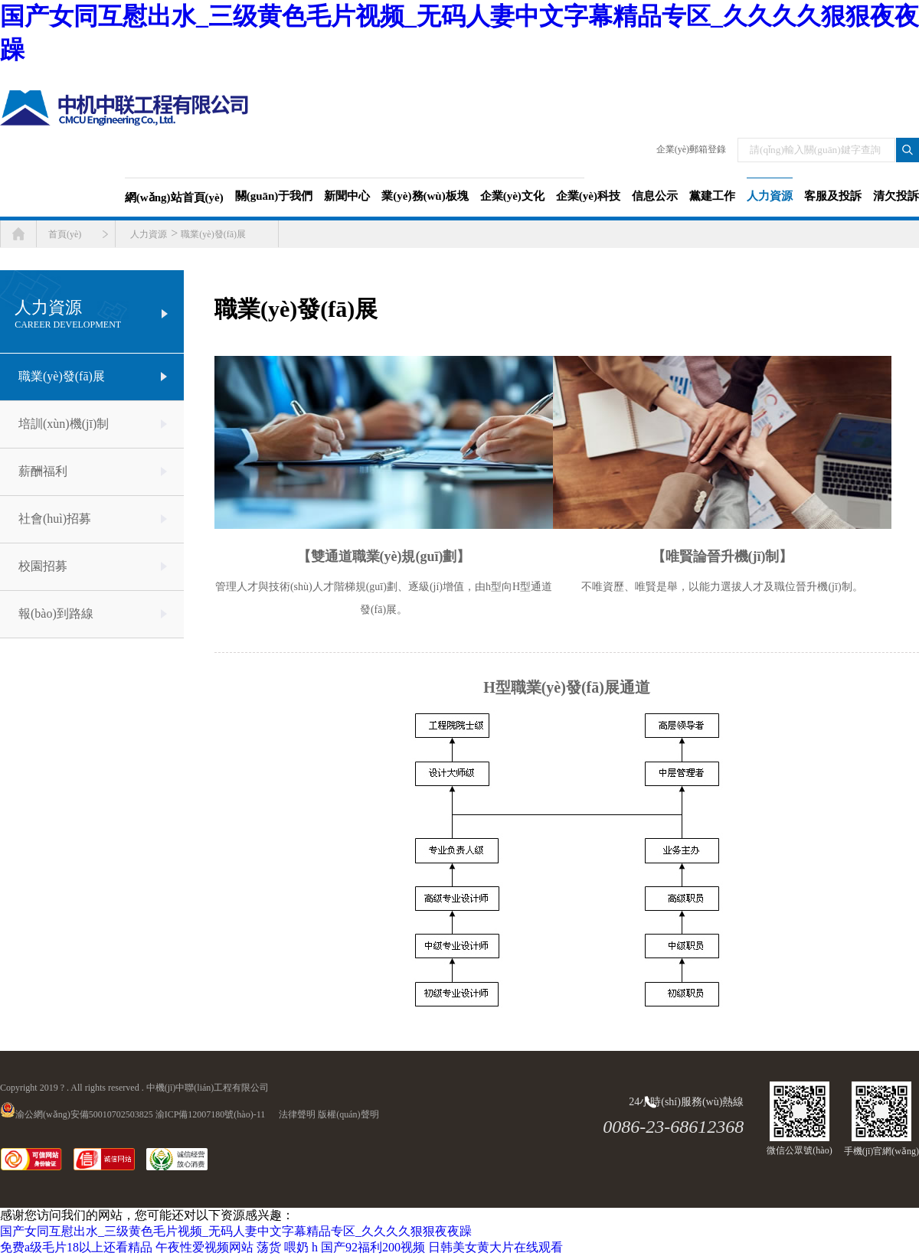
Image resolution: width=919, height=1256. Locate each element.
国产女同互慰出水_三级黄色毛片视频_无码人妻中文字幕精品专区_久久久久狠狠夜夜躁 (236, 1231)
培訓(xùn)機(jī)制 (63, 423)
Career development (68, 324)
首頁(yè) (64, 234)
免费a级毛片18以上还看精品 (76, 1247)
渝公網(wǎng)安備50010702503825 (76, 1114)
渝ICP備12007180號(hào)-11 (210, 1114)
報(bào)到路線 (55, 613)
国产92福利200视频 (373, 1247)
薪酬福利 (42, 471)
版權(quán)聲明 (348, 1114)
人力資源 (148, 234)
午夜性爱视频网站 (204, 1247)
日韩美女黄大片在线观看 (495, 1247)
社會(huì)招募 (54, 518)
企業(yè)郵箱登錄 (691, 149)
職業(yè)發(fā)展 (213, 234)
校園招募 (42, 566)
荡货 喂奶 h (287, 1247)
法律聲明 (297, 1114)
